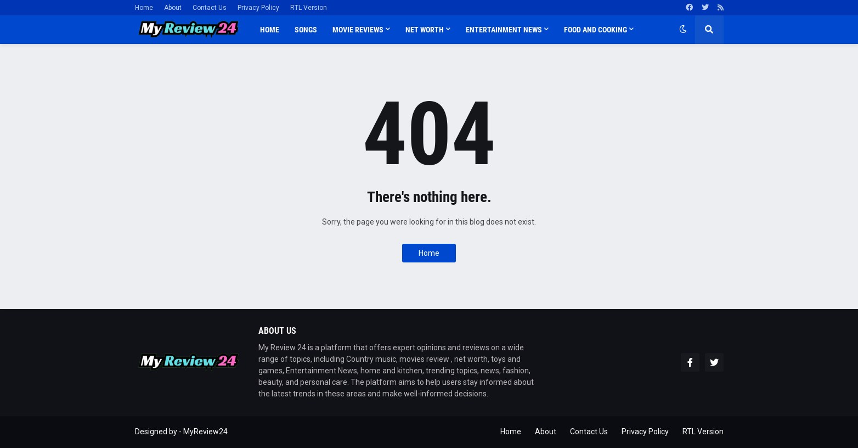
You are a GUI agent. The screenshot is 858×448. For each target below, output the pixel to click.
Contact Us (210, 8)
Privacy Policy (258, 8)
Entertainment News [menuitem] (504, 29)
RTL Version (308, 8)
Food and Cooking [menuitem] (595, 29)
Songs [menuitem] (306, 29)
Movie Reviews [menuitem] (357, 29)
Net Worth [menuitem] (424, 29)
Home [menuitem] (269, 29)
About (173, 8)
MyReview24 (205, 431)
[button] (683, 29)
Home (144, 8)
